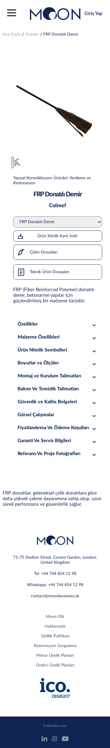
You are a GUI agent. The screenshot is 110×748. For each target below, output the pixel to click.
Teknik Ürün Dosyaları (41, 272)
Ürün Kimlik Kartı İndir (47, 236)
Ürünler (32, 34)
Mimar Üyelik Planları (55, 656)
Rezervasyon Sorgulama (55, 646)
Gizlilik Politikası (55, 636)
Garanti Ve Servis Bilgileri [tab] (58, 441)
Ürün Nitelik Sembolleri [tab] (58, 350)
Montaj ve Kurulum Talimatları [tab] (58, 376)
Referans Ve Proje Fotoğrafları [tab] (58, 454)
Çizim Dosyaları (35, 252)
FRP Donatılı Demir (60, 34)
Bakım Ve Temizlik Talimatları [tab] (58, 389)
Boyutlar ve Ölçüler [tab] (58, 363)
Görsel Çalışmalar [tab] (58, 415)
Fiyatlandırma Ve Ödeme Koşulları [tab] (58, 428)
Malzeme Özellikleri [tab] (58, 337)
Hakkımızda (55, 626)
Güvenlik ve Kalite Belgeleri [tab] (58, 402)
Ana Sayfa (12, 34)
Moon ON (55, 617)
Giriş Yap (93, 13)
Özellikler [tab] (58, 324)
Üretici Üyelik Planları (55, 665)
